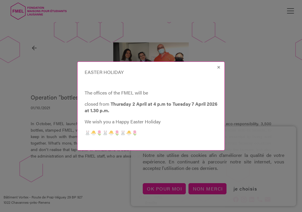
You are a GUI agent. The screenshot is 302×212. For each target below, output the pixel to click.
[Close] (218, 67)
